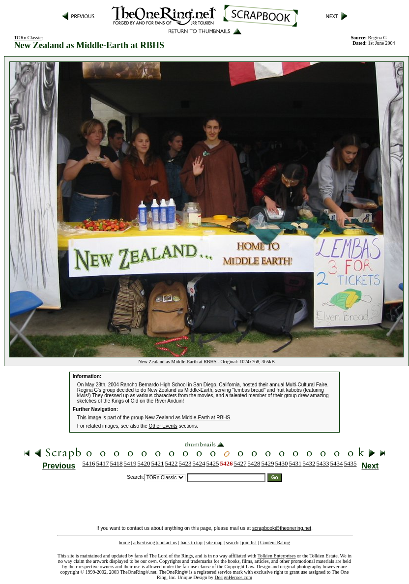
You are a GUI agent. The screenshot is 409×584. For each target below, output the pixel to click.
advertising (144, 542)
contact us (167, 542)
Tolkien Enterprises (277, 555)
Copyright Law (239, 566)
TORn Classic (27, 37)
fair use (189, 566)
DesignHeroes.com (233, 577)
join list (249, 542)
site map (214, 542)
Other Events (163, 426)
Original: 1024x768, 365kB (248, 361)
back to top (191, 542)
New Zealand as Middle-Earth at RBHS (187, 417)
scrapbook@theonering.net (281, 528)
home (124, 542)
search (232, 542)
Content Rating (275, 542)
